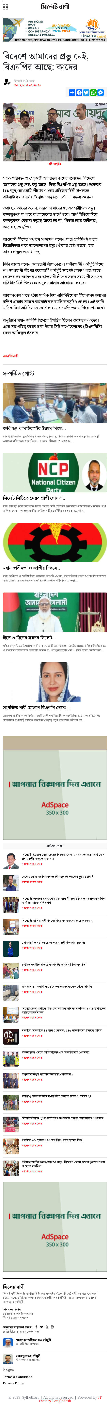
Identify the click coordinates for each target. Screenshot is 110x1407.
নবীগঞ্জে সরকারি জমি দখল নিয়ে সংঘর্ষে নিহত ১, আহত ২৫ (56, 1096)
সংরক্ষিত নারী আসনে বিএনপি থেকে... (36, 708)
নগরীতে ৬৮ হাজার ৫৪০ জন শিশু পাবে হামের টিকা (52, 1140)
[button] (6, 7)
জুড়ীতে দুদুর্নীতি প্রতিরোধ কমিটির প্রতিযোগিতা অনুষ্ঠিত (54, 964)
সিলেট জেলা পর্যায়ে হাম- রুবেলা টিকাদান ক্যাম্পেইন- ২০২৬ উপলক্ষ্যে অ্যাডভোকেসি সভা (64, 1010)
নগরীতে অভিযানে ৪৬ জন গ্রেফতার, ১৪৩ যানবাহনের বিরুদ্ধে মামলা (62, 1030)
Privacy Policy (13, 1383)
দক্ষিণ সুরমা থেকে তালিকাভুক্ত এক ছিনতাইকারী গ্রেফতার (55, 1052)
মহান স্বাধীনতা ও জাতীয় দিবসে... (32, 568)
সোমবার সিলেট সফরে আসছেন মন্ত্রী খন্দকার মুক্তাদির (54, 942)
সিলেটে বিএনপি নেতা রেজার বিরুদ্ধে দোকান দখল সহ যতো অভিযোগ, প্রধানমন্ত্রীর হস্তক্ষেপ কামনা (63, 856)
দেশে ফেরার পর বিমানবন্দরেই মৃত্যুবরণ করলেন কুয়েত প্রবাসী (58, 876)
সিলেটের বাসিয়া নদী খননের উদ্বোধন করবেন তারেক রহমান (57, 920)
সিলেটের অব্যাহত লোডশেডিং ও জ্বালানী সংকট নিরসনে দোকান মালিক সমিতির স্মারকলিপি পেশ (63, 900)
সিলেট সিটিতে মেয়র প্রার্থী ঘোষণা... (35, 498)
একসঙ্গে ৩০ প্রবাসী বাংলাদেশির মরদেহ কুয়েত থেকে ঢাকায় (57, 986)
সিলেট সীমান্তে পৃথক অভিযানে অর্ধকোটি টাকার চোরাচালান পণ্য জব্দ (62, 1118)
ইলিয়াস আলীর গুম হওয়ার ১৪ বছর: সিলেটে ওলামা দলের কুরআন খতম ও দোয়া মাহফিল (63, 1164)
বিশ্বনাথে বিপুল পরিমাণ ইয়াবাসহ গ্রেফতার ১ (47, 1074)
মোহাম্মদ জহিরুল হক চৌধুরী (33, 1340)
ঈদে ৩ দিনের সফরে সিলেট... (29, 638)
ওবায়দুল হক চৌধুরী (28, 1356)
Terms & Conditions (17, 1377)
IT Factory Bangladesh (70, 1399)
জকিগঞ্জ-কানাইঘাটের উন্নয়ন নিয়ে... (34, 428)
